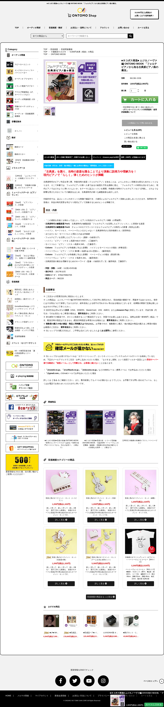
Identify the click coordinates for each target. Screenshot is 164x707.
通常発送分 (82, 313)
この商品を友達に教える (134, 138)
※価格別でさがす (58, 52)
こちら (54, 380)
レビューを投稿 (130, 134)
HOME (8, 696)
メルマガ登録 (23, 696)
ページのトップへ (154, 681)
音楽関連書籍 (66, 49)
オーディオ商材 (33, 28)
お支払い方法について (82, 696)
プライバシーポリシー (107, 696)
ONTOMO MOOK (58, 54)
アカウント (104, 28)
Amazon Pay (122, 310)
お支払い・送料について (81, 28)
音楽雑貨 (54, 49)
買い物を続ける (130, 141)
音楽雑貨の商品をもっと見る (101, 597)
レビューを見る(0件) (133, 130)
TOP (17, 28)
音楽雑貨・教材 (55, 28)
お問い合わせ (123, 28)
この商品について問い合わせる (139, 123)
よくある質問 (103, 330)
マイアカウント (42, 696)
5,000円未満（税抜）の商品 (82, 52)
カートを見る (143, 28)
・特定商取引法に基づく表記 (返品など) (137, 107)
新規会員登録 (60, 696)
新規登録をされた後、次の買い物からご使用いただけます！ (22, 464)
